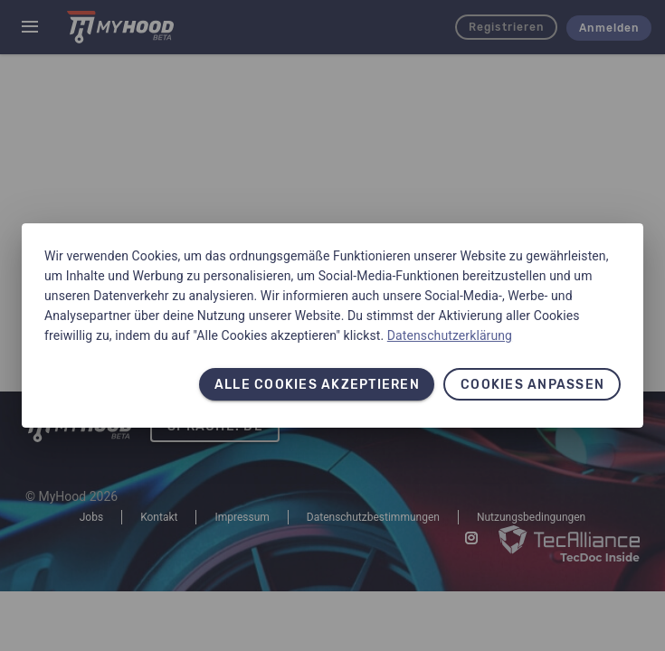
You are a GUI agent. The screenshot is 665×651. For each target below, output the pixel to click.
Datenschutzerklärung (449, 335)
